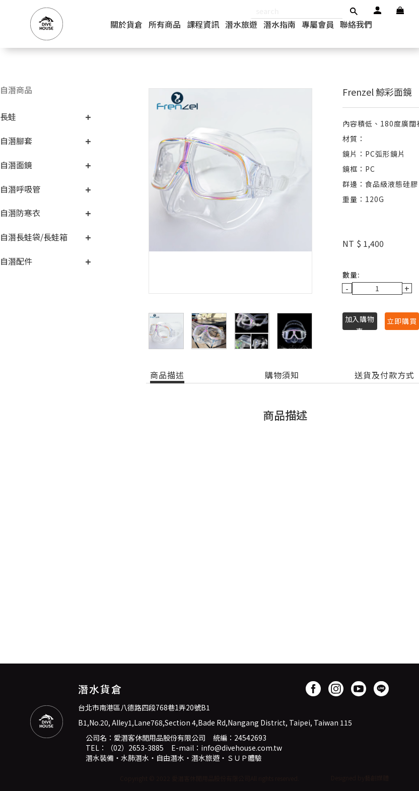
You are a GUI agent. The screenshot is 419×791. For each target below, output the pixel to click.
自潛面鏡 (16, 165)
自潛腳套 (16, 141)
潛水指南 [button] (279, 24)
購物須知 (282, 375)
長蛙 (8, 116)
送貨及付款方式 (384, 375)
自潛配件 (16, 261)
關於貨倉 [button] (126, 24)
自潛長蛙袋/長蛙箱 (33, 237)
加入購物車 (360, 322)
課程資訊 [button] (203, 24)
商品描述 (167, 375)
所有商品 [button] (165, 24)
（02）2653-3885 (135, 748)
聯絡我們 (356, 24)
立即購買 (401, 321)
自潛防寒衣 (20, 213)
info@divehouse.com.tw (241, 748)
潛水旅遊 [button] (241, 24)
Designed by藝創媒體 (360, 777)
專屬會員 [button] (318, 24)
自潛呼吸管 (20, 189)
